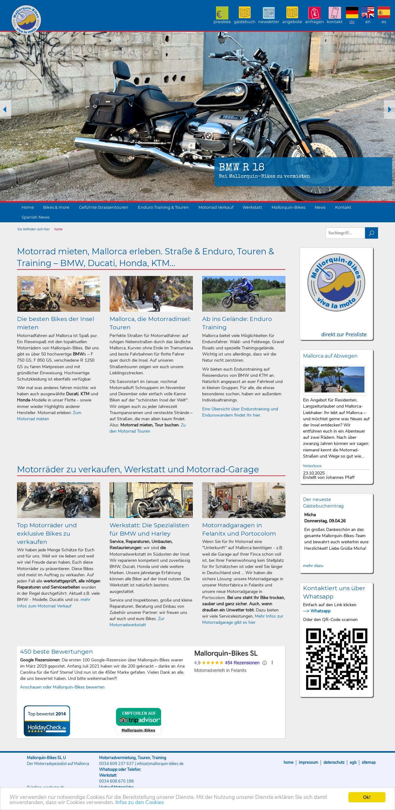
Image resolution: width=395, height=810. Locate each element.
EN (368, 21)
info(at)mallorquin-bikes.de (160, 764)
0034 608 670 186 (116, 781)
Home (28, 207)
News (320, 207)
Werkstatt (252, 207)
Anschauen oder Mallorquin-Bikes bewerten (62, 687)
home (58, 229)
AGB (353, 762)
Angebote (292, 21)
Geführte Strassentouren (103, 207)
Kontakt (335, 21)
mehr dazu (313, 566)
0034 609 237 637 (116, 764)
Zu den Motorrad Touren (148, 428)
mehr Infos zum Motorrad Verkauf (53, 603)
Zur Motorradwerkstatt (137, 622)
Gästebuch (245, 21)
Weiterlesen (312, 466)
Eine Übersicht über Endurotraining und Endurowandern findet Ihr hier (240, 412)
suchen (371, 233)
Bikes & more (56, 207)
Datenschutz (333, 762)
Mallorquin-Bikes (62, 20)
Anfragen (314, 21)
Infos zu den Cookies (139, 805)
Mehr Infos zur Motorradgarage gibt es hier (242, 619)
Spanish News (35, 217)
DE (352, 21)
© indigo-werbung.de (45, 787)
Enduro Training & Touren (163, 207)
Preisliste (222, 21)
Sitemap (369, 762)
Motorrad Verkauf (215, 207)
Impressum (308, 762)
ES (384, 21)
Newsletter (268, 21)
